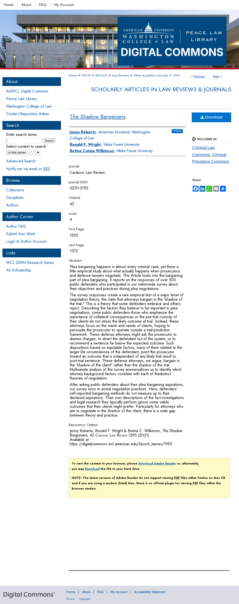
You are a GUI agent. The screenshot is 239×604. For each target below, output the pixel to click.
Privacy (70, 599)
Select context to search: (26, 146)
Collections (15, 190)
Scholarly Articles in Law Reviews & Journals (161, 89)
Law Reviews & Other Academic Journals (140, 75)
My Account (118, 591)
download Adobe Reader (157, 463)
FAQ (100, 591)
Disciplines (15, 197)
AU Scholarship (18, 270)
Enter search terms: (22, 134)
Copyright (85, 599)
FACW (86, 75)
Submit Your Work (20, 234)
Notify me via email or (28, 169)
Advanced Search (21, 161)
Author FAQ (16, 226)
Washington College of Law (29, 106)
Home (73, 75)
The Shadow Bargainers (97, 116)
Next (216, 76)
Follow (177, 131)
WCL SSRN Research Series (30, 262)
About (86, 591)
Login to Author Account (26, 241)
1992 (176, 75)
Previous (199, 76)
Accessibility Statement (149, 591)
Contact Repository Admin (27, 114)
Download (211, 117)
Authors (12, 205)
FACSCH (101, 75)
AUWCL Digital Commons (27, 91)
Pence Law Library (21, 99)
